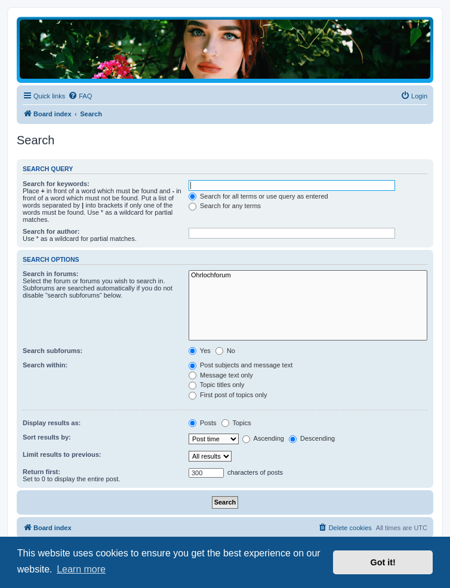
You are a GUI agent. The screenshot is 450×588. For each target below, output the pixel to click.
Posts (203, 422)
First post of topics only (228, 394)
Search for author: (51, 231)
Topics (236, 422)
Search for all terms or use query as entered (258, 196)
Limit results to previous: (62, 454)
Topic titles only (216, 384)
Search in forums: (51, 273)
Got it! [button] (383, 562)
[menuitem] (80, 96)
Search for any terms (225, 205)
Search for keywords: (56, 183)
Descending (312, 438)
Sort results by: (47, 437)
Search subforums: (52, 350)
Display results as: (52, 422)
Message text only (221, 375)
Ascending (263, 438)
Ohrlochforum (308, 275)
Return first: (41, 471)
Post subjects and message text (240, 365)
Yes (200, 350)
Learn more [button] (81, 569)
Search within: (45, 365)
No (225, 350)
